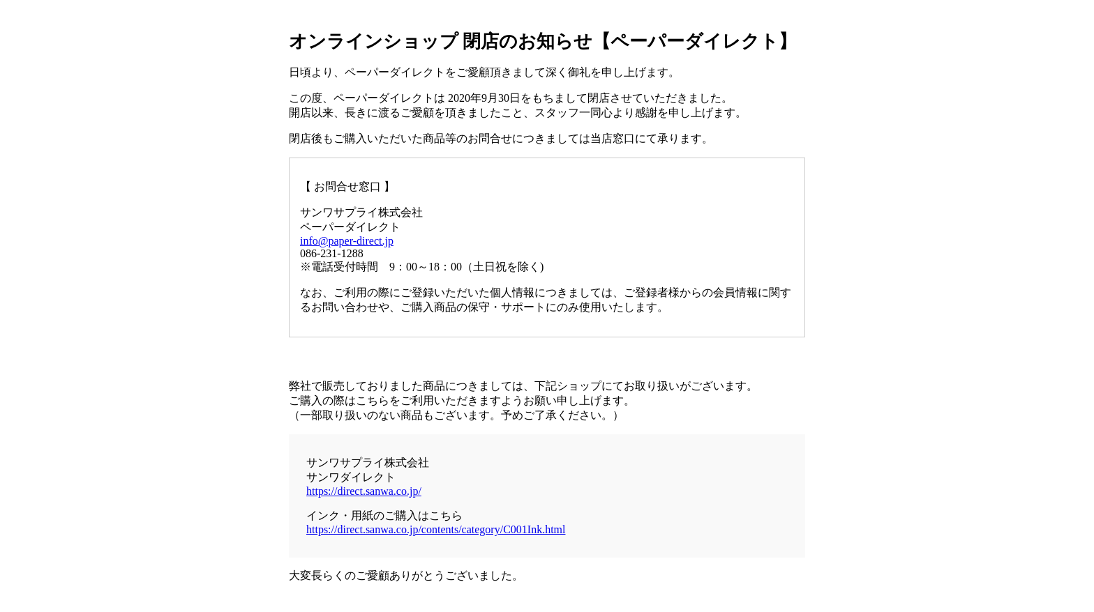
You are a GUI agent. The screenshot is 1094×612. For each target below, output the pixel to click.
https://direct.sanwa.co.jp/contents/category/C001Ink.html (435, 529)
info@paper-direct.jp (347, 241)
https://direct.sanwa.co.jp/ (363, 491)
